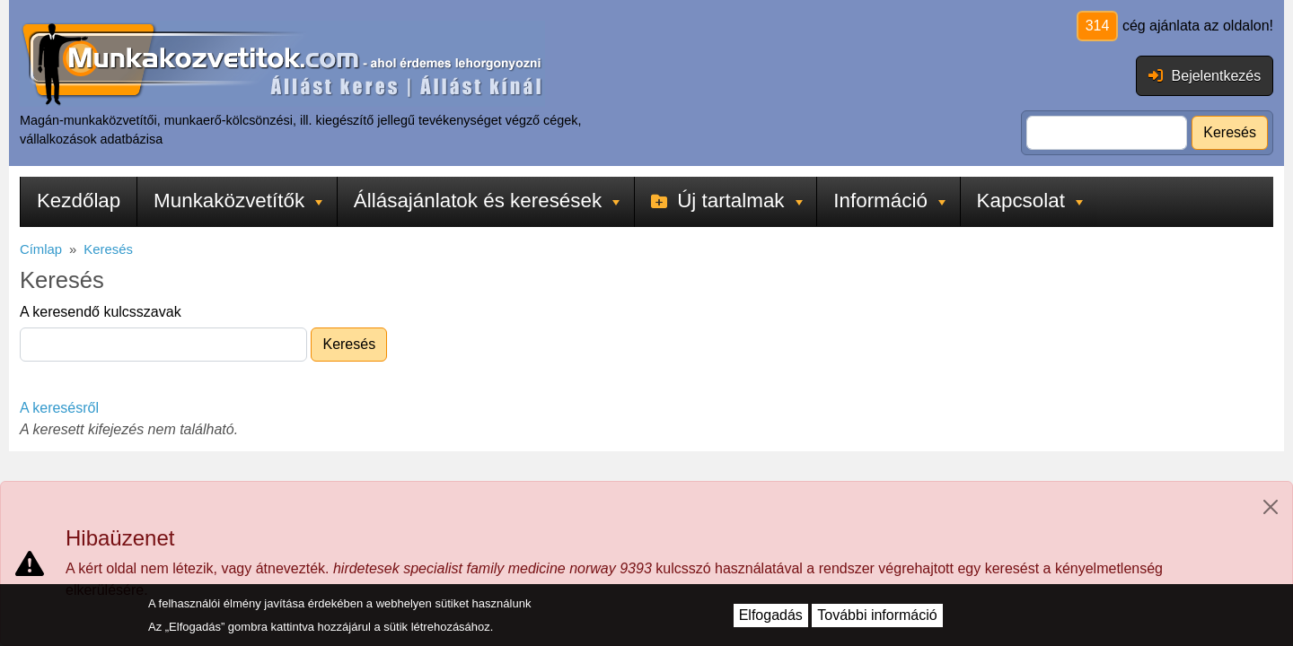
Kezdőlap (78, 200)
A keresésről (59, 407)
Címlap (41, 249)
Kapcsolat (1030, 200)
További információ (877, 615)
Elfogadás (771, 615)
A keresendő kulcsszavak (100, 311)
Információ (889, 200)
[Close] (1270, 507)
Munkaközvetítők (238, 200)
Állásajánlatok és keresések (487, 200)
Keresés (1229, 132)
